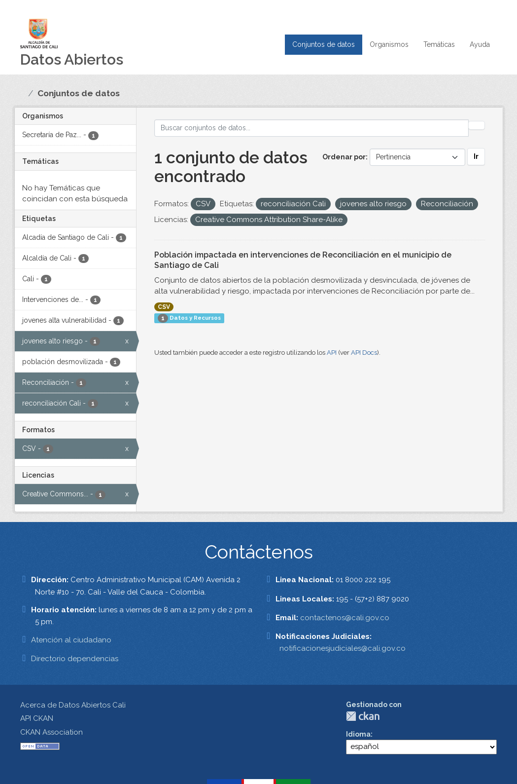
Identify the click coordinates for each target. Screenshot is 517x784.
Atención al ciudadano (71, 639)
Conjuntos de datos (323, 44)
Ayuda (480, 44)
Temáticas (439, 44)
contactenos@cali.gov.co (344, 617)
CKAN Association (51, 732)
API (332, 352)
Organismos (389, 44)
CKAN (362, 716)
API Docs (364, 352)
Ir (476, 156)
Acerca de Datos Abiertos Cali (73, 705)
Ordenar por (344, 157)
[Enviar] (476, 125)
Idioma (358, 734)
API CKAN (36, 718)
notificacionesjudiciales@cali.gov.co (342, 648)
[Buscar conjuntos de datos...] (311, 128)
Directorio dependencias (74, 658)
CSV (164, 306)
